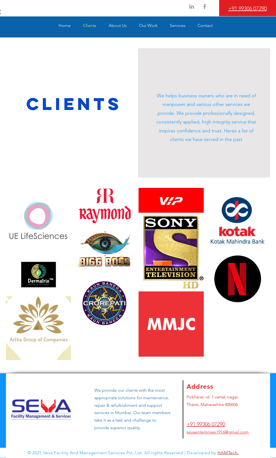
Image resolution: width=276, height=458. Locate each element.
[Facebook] (204, 6)
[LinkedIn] (191, 6)
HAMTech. (228, 452)
